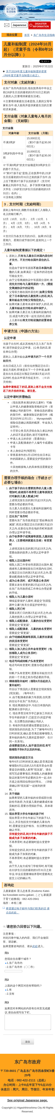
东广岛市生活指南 (44, 35)
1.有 (8, 989)
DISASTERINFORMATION (41, 25)
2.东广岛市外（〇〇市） (20, 966)
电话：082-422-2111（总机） (27, 1083)
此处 (35, 946)
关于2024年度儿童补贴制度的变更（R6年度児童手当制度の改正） (24, 73)
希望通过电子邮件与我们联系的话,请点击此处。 (28, 910)
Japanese (19, 25)
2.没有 (9, 993)
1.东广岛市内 (13, 962)
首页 (27, 35)
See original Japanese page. (27, 1103)
